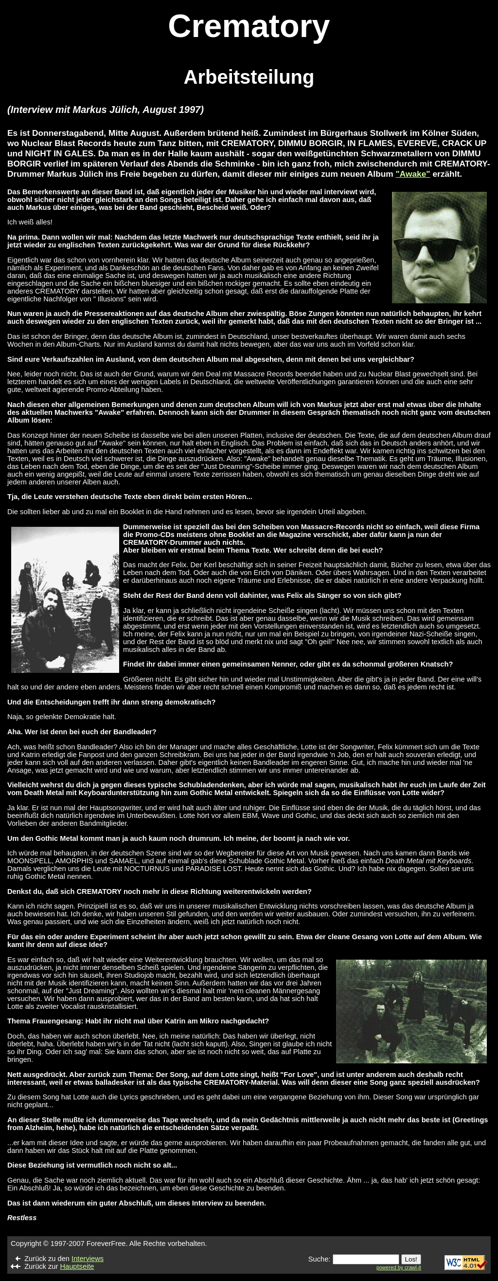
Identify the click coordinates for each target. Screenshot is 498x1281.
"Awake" (413, 174)
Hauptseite (77, 1266)
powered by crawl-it (398, 1267)
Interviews (87, 1258)
